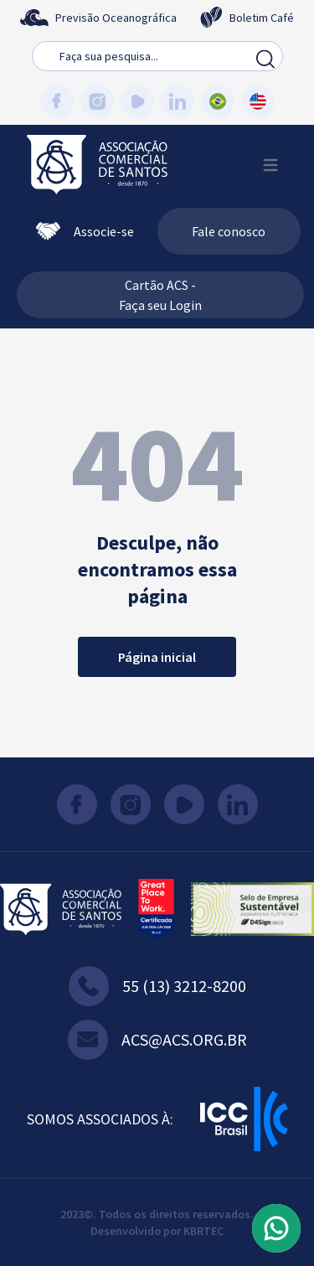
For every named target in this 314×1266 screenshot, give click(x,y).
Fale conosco (228, 231)
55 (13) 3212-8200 (157, 986)
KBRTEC (203, 1230)
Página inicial (157, 657)
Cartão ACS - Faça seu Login (160, 294)
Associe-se (85, 231)
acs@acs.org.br (157, 1040)
